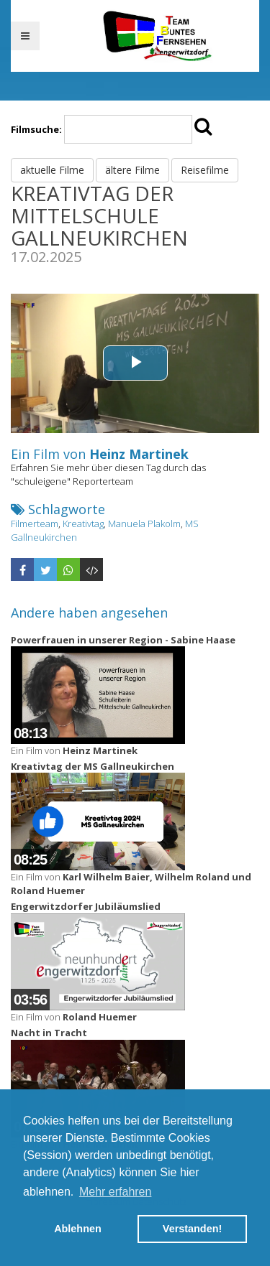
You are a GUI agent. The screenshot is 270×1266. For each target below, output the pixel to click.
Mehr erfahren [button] (115, 1192)
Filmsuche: (36, 129)
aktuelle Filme (52, 170)
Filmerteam (34, 523)
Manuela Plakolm (144, 523)
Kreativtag (83, 523)
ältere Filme (132, 170)
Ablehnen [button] (78, 1228)
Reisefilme (205, 170)
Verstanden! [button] (192, 1228)
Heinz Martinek (139, 453)
